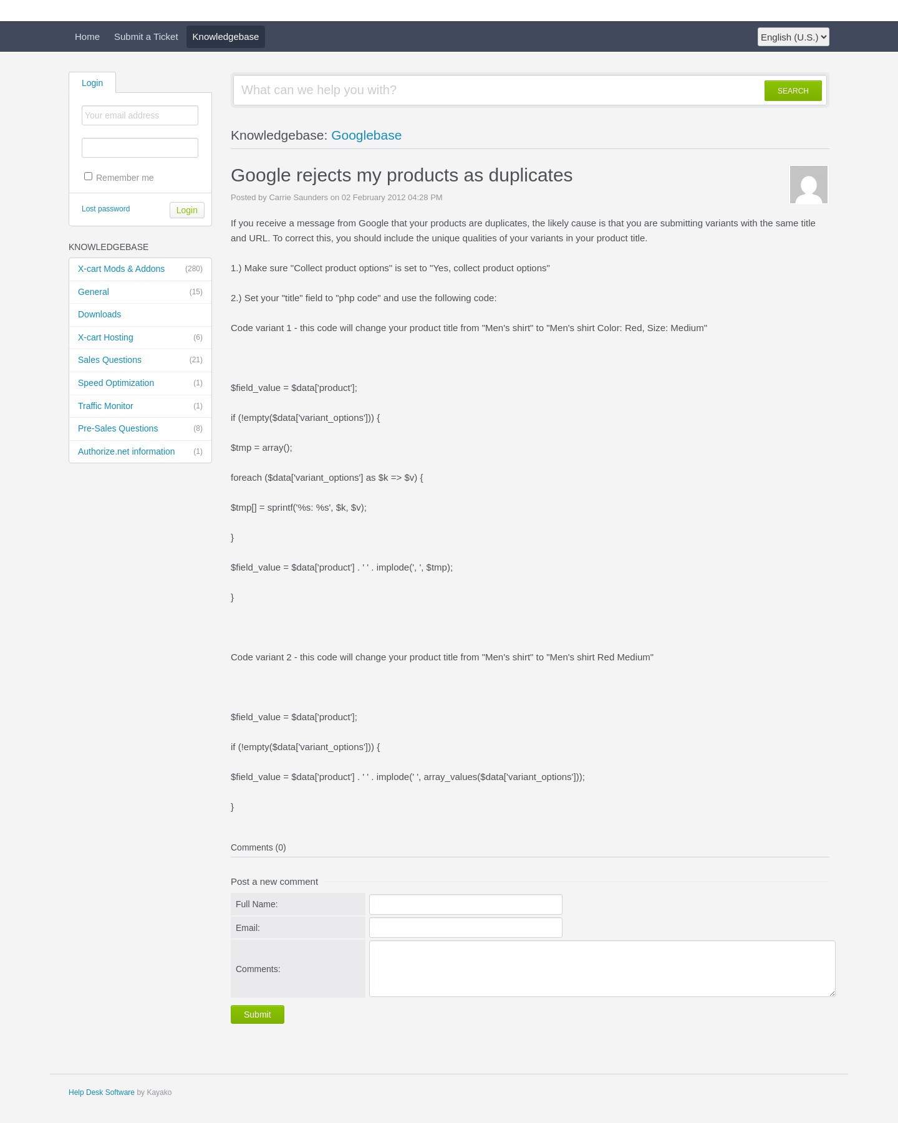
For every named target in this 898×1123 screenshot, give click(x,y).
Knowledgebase (226, 36)
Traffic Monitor (140, 406)
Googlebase (366, 135)
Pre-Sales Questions (140, 429)
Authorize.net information (140, 452)
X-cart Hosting (140, 338)
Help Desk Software (102, 1092)
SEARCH (793, 91)
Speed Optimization (140, 383)
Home (87, 36)
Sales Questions (140, 360)
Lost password (106, 209)
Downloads (99, 314)
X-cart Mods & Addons (140, 269)
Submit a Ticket (146, 36)
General (140, 292)
